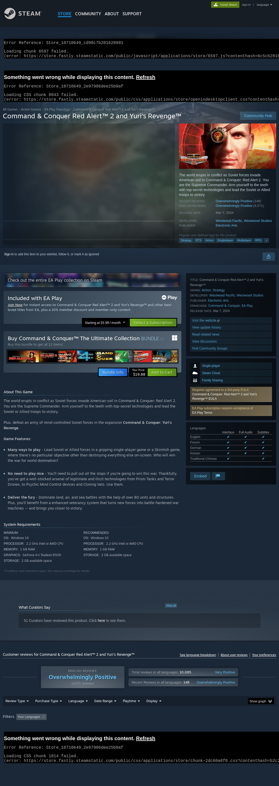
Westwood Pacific (229, 227)
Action (209, 246)
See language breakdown (198, 661)
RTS (198, 246)
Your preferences (264, 661)
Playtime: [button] (121, 730)
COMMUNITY (88, 13)
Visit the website (206, 436)
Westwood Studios (258, 227)
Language (76, 714)
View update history (206, 443)
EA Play (247, 421)
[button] (231, 315)
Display (152, 714)
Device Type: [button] (13, 737)
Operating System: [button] (202, 730)
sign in (246, 4)
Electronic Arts (226, 232)
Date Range (103, 714)
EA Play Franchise (57, 116)
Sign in (9, 260)
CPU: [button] (228, 730)
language (263, 4)
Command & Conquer (224, 421)
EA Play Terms (202, 334)
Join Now (15, 311)
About (112, 13)
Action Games (31, 116)
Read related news (205, 450)
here (101, 627)
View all (171, 611)
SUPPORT (132, 13)
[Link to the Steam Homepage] (27, 18)
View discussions (204, 457)
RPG (258, 246)
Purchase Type (46, 714)
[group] (139, 733)
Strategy (186, 246)
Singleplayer (225, 246)
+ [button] (266, 246)
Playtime (129, 714)
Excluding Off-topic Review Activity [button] (81, 730)
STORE (64, 13)
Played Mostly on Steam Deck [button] (158, 730)
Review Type (15, 714)
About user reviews (234, 661)
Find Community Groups (209, 464)
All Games (10, 116)
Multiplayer (244, 246)
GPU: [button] (246, 730)
